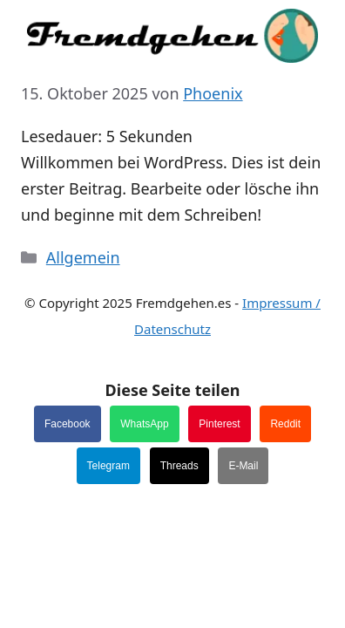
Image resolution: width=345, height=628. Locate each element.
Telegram (108, 466)
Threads (179, 466)
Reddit (285, 424)
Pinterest (219, 424)
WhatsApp (144, 424)
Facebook (67, 424)
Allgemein (83, 257)
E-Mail (243, 466)
